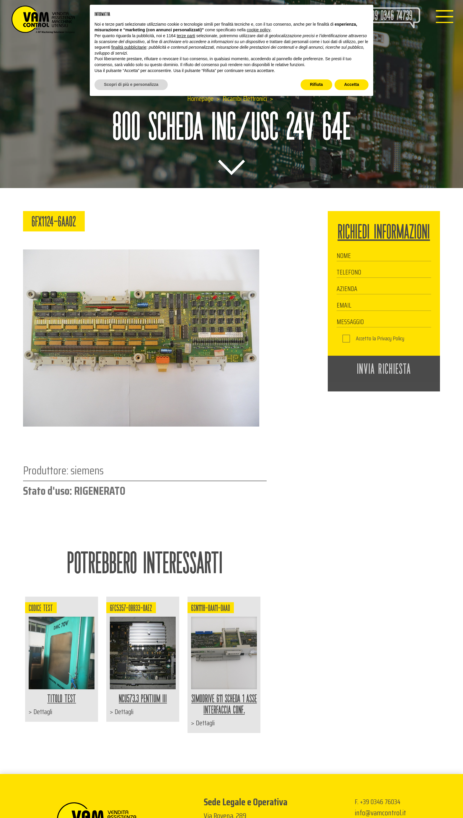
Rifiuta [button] (316, 84)
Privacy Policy (390, 339)
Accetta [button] (351, 84)
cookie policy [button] (258, 29)
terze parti (186, 35)
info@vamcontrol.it (380, 813)
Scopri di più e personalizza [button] (131, 84)
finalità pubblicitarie (128, 47)
